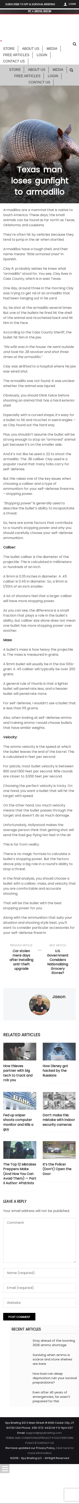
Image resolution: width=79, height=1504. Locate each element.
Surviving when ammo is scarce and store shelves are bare (52, 1359)
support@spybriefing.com (44, 1433)
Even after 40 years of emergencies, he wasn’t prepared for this (51, 1396)
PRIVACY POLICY (50, 1438)
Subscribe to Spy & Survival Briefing (30, 4)
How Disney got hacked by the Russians (55, 1071)
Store (9, 48)
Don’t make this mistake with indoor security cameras (59, 1120)
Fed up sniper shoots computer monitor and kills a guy (18, 1122)
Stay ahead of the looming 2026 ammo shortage (54, 1342)
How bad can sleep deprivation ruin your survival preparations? (55, 1378)
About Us (30, 48)
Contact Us (14, 61)
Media (52, 48)
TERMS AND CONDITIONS (22, 1438)
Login (72, 4)
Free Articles (16, 55)
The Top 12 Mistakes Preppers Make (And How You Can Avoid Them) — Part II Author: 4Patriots (19, 1174)
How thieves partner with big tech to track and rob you (17, 1073)
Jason (58, 997)
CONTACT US (45, 1443)
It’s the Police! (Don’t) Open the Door (57, 1169)
